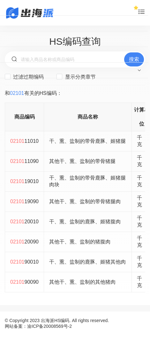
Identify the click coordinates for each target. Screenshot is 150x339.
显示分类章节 (75, 77)
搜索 (134, 59)
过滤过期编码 (24, 77)
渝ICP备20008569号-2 (49, 326)
